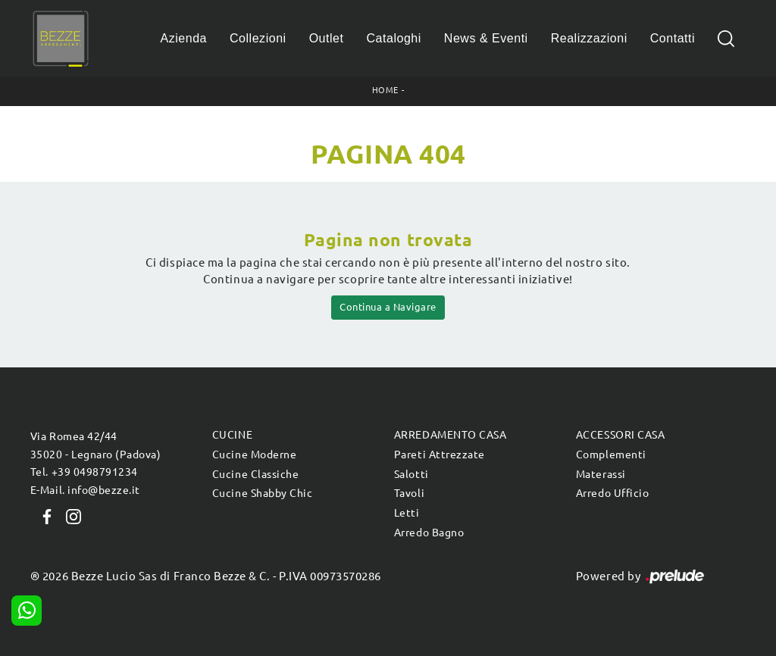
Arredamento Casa (450, 435)
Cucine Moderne (254, 454)
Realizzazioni (589, 38)
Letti (407, 513)
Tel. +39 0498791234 (84, 472)
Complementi (611, 454)
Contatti (672, 38)
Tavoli (409, 493)
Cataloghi (393, 38)
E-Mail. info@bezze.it (85, 490)
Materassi (601, 474)
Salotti (411, 474)
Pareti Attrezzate (439, 454)
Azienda (184, 38)
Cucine (232, 435)
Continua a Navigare (388, 306)
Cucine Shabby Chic (262, 493)
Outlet (326, 38)
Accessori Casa (620, 435)
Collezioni (258, 38)
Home (385, 90)
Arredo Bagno (429, 532)
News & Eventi (486, 38)
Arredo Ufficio (612, 493)
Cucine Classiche (255, 474)
